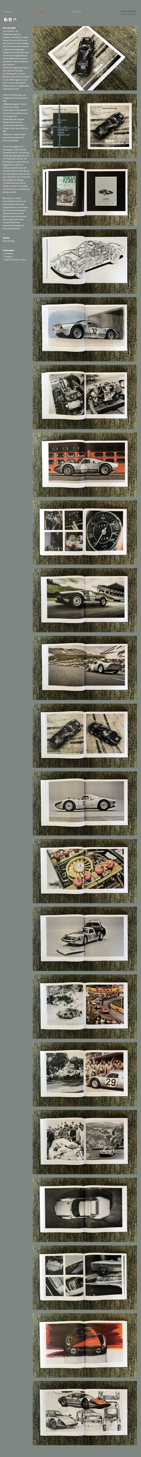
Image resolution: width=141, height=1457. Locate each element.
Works (41, 11)
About (7, 11)
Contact (76, 11)
